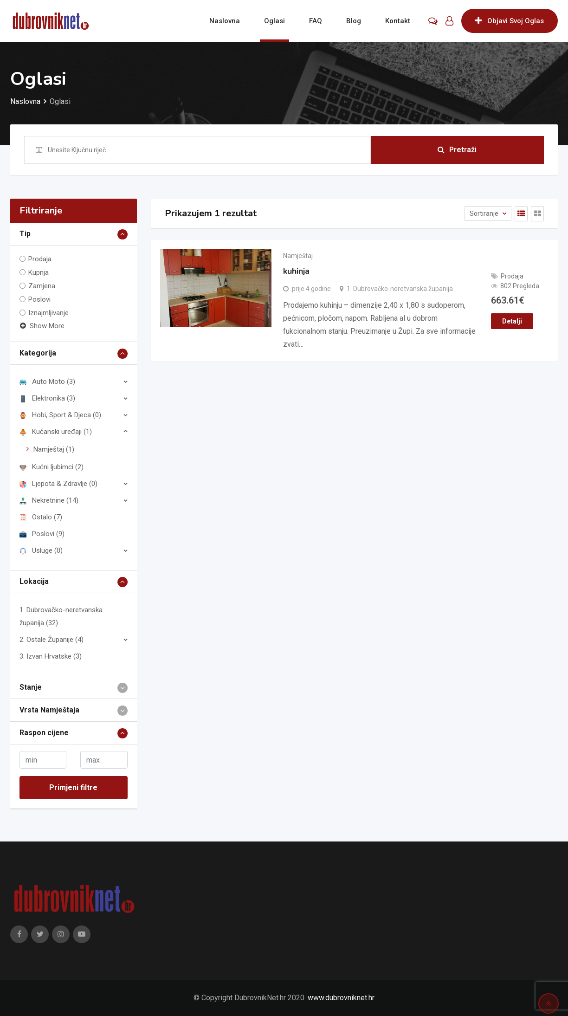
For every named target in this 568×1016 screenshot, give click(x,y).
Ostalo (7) (40, 517)
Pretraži (457, 149)
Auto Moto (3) (47, 381)
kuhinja (296, 271)
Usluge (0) (41, 550)
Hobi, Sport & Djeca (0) (60, 415)
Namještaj (298, 255)
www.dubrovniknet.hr (341, 997)
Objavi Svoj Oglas (509, 21)
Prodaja (40, 259)
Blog (353, 21)
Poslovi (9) (42, 534)
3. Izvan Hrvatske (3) (50, 656)
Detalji (512, 321)
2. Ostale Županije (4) (51, 639)
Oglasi (274, 21)
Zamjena (41, 286)
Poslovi (39, 299)
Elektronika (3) (47, 398)
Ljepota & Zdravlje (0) (58, 483)
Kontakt (397, 21)
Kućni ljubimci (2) (51, 467)
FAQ (315, 21)
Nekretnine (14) (48, 500)
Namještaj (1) (53, 449)
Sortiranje (485, 213)
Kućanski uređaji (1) (55, 431)
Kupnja (38, 272)
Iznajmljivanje (48, 313)
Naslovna (224, 21)
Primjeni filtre (73, 787)
